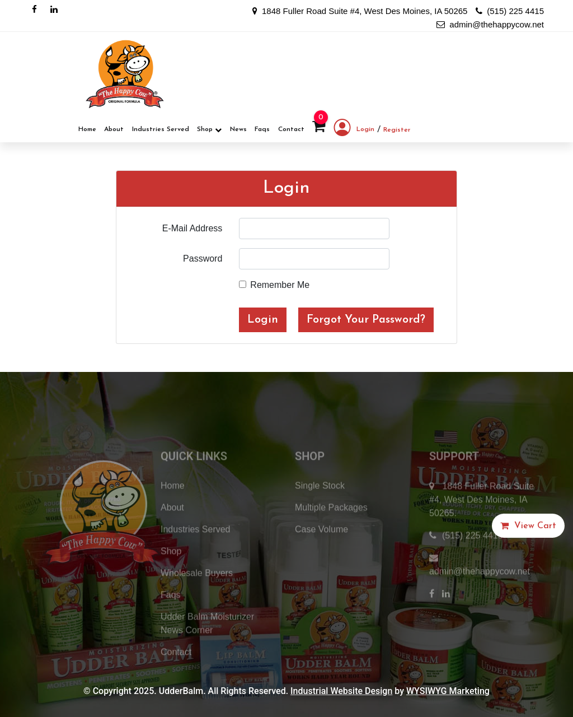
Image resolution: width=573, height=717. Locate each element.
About (114, 129)
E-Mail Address (192, 228)
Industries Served (160, 129)
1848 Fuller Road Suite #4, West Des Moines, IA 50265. (481, 518)
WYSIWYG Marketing (448, 691)
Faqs (262, 129)
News (238, 129)
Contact (291, 129)
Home (87, 129)
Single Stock (320, 504)
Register (397, 130)
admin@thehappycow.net (490, 24)
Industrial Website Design (341, 691)
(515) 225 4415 (510, 11)
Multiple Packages (331, 525)
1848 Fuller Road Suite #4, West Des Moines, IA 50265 (360, 11)
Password (202, 258)
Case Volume (321, 547)
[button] (528, 526)
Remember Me (279, 285)
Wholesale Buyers (197, 591)
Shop (209, 130)
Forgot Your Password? (366, 319)
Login (354, 129)
